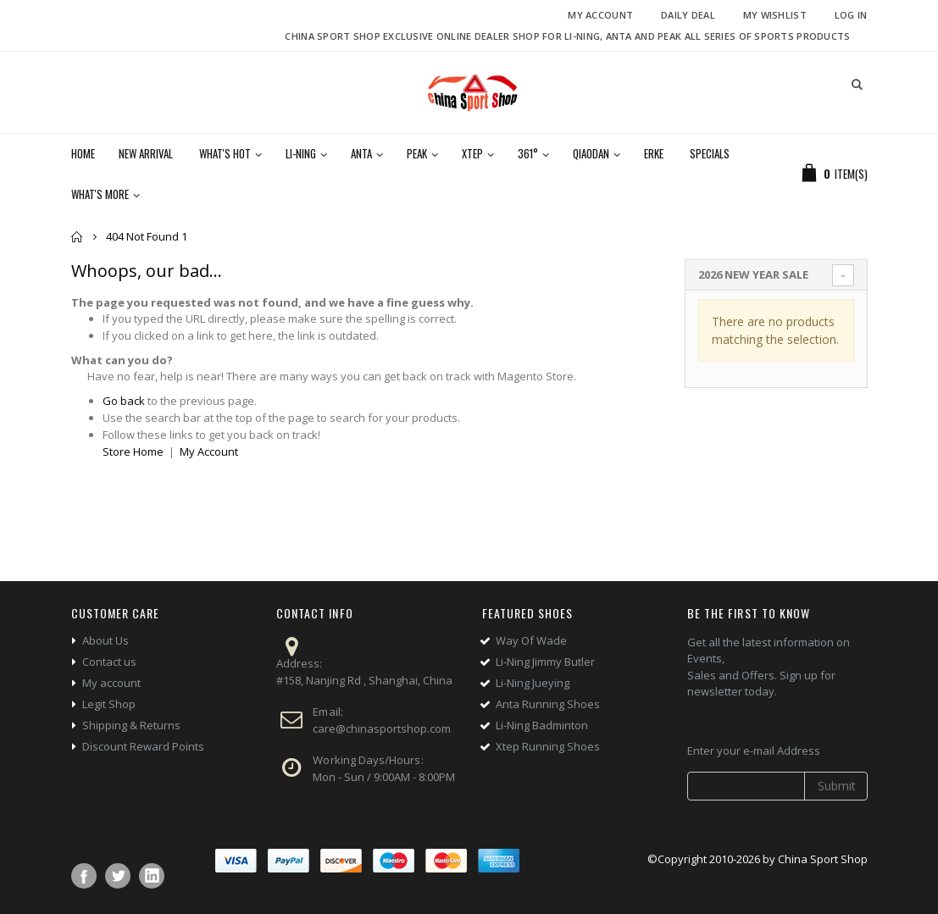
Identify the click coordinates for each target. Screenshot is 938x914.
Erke (653, 153)
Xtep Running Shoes (548, 746)
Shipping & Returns (131, 725)
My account (111, 682)
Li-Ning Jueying (532, 682)
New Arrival (146, 153)
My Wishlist (775, 14)
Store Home (133, 451)
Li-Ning (301, 153)
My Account (600, 14)
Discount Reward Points (143, 746)
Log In (851, 14)
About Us (105, 640)
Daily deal (688, 14)
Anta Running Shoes (548, 704)
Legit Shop (109, 704)
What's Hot (225, 153)
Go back (124, 400)
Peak (417, 153)
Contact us (109, 661)
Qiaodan (591, 153)
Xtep (472, 153)
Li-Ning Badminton (542, 725)
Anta (361, 153)
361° (528, 153)
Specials (710, 153)
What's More (100, 194)
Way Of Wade (531, 640)
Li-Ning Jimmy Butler (545, 661)
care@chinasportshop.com (382, 728)
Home (77, 236)
